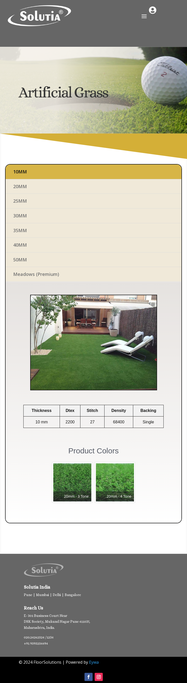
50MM (20, 260)
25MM (20, 201)
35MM (20, 230)
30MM (20, 216)
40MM (20, 245)
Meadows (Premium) (36, 274)
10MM (20, 172)
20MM (20, 186)
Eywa (94, 662)
